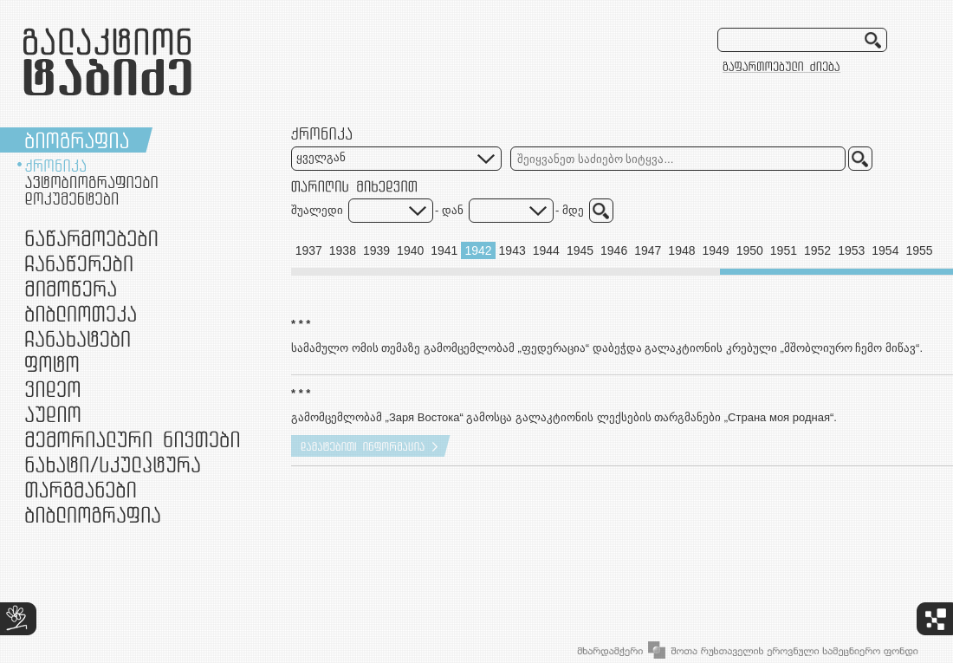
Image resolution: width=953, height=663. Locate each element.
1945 (580, 250)
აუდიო (53, 413)
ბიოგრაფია (76, 140)
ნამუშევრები (112, 464)
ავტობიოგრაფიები (91, 182)
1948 (681, 250)
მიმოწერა (70, 288)
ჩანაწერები (79, 263)
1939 (376, 250)
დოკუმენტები (71, 198)
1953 (851, 250)
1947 (647, 250)
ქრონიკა (55, 165)
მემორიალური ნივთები (132, 439)
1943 (512, 250)
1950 (749, 250)
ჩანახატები (77, 338)
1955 (918, 250)
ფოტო (52, 363)
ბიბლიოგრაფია (92, 514)
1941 (444, 250)
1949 (716, 250)
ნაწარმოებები (91, 237)
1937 (308, 250)
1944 (546, 250)
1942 (477, 250)
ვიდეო (52, 388)
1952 (817, 250)
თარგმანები (80, 489)
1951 (783, 250)
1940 (410, 250)
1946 (613, 250)
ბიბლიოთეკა (80, 313)
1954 (885, 250)
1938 (342, 250)
